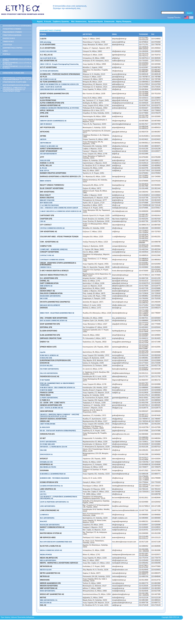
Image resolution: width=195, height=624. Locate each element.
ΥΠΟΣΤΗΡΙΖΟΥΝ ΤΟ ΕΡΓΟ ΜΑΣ (14, 82)
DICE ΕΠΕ (44, 298)
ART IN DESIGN (46, 124)
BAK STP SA (44, 170)
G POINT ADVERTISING (49, 397)
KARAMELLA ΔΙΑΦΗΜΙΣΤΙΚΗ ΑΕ (53, 474)
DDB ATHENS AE (46, 286)
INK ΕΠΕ (43, 450)
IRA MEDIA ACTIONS (48, 467)
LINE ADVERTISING (47, 506)
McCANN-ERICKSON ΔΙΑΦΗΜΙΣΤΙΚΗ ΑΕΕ (56, 542)
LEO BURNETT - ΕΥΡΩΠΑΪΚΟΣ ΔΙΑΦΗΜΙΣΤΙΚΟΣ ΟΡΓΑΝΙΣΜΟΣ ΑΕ (58, 497)
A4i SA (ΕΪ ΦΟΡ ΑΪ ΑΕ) (48, 58)
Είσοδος (178, 17)
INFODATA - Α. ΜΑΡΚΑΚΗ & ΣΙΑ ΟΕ (53, 447)
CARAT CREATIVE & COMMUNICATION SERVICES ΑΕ (60, 211)
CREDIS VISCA (45, 267)
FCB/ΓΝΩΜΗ (45, 380)
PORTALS (6, 54)
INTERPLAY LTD (46, 462)
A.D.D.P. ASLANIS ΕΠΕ (48, 51)
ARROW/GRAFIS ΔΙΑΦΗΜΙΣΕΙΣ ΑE (53, 121)
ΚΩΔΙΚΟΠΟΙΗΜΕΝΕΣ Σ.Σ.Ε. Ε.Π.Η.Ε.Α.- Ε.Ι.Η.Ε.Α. (17, 67)
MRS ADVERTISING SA (48, 600)
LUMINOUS (44, 515)
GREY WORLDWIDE (47, 424)
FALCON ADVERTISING (49, 373)
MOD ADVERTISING (47, 591)
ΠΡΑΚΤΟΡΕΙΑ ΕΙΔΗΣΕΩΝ (12, 35)
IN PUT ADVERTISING (48, 441)
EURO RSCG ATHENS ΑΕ (49, 355)
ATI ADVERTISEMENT (48, 154)
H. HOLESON (45, 427)
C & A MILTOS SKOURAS (49, 205)
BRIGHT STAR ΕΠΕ (47, 200)
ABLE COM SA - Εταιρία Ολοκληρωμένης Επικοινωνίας (59, 64)
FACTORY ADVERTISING (49, 369)
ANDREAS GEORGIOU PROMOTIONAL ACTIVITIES (59, 108)
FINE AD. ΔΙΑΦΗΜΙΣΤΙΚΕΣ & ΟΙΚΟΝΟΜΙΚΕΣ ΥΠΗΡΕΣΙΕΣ (57, 384)
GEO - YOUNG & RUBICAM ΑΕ (51, 408)
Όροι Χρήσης (5, 617)
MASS (42, 530)
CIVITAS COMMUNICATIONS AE (52, 228)
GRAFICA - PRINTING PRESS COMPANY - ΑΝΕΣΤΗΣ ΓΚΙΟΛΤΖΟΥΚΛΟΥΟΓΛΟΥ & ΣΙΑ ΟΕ (59, 415)
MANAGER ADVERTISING (50, 525)
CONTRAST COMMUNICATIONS (52, 260)
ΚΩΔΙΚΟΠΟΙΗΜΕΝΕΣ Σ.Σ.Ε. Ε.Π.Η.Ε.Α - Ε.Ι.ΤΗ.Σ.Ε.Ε (17, 63)
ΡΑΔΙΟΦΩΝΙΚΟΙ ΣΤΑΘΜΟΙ (12, 32)
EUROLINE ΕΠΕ (46, 358)
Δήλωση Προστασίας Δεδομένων (22, 617)
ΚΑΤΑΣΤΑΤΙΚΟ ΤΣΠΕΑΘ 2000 (13, 73)
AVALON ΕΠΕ (45, 160)
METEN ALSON (46, 570)
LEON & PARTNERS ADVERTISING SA (54, 502)
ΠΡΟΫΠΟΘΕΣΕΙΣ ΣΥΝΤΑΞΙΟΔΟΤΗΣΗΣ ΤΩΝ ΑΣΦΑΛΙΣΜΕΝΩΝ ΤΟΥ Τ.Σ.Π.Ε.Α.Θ (17, 78)
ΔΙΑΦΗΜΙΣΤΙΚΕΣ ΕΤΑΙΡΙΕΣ (12, 48)
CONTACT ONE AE (47, 255)
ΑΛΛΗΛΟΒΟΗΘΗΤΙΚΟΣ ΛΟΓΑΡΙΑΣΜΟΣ (17, 26)
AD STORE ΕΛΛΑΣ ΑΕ (48, 79)
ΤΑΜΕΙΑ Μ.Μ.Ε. (8, 41)
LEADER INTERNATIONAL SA (51, 486)
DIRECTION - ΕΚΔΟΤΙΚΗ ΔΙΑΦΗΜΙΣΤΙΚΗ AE (57, 313)
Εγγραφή (171, 17)
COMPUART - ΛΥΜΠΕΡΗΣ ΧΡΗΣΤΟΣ (54, 249)
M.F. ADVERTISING (47, 518)
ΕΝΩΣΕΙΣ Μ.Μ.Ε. (9, 38)
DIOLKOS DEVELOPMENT (50, 305)
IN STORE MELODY (47, 444)
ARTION (43, 139)
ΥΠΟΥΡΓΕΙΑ (7, 45)
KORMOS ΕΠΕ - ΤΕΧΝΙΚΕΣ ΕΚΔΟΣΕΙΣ (54, 478)
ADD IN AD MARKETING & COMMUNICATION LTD (59, 84)
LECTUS (43, 494)
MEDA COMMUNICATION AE (51, 550)
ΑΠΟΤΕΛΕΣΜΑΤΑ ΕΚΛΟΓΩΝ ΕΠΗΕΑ (16, 85)
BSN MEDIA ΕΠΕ (46, 203)
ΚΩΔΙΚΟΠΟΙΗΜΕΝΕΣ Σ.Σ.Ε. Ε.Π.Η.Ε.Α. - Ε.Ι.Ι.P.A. (17, 60)
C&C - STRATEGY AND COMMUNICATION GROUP (59, 208)
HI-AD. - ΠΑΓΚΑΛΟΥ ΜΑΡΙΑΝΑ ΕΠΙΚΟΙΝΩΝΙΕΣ (58, 430)
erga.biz (42, 352)
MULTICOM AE (46, 602)
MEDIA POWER (46, 554)
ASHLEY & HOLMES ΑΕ (49, 146)
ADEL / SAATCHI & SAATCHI (51, 87)
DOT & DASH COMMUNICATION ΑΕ (53, 320)
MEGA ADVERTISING (48, 560)
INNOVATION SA (46, 454)
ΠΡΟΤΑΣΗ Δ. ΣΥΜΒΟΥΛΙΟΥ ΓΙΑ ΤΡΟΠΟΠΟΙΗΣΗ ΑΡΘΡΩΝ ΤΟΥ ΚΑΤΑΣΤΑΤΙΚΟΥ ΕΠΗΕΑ (14, 89)
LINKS (5, 51)
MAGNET (43, 521)
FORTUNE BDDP (46, 390)
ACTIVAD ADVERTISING (49, 71)
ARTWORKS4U (45, 143)
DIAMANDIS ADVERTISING (50, 296)
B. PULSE (43, 168)
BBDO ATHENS (45, 181)
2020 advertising (45, 42)
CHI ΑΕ (43, 221)
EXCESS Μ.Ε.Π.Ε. (46, 365)
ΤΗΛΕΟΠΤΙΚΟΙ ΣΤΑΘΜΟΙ (12, 29)
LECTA (42, 491)
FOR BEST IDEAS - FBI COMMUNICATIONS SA (57, 387)
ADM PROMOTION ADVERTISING (53, 89)
